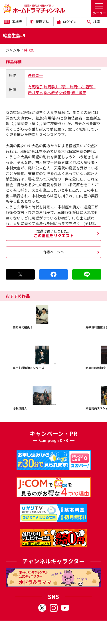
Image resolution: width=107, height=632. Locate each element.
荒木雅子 (51, 92)
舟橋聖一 (35, 75)
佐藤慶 (64, 92)
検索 (93, 21)
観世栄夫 (78, 92)
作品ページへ (53, 251)
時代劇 (29, 50)
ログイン (66, 21)
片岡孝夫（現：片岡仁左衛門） (70, 86)
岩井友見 (35, 92)
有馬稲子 (35, 86)
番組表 (13, 21)
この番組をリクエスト (53, 233)
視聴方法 (40, 21)
